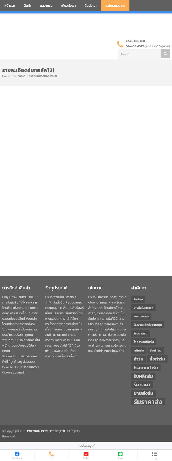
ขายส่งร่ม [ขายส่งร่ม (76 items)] (143, 393)
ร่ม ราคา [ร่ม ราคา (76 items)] (142, 384)
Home (6, 76)
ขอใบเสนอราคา (115, 5)
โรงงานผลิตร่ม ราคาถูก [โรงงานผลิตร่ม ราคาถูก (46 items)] (148, 325)
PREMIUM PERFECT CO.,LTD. (46, 431)
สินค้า (27, 5)
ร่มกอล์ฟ (19, 76)
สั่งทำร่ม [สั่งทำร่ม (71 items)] (157, 358)
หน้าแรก (9, 5)
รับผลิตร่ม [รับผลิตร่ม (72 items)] (143, 376)
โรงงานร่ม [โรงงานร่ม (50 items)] (141, 333)
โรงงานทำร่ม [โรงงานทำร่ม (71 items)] (146, 367)
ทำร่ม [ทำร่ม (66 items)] (138, 359)
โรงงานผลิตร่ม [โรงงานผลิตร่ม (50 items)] (144, 341)
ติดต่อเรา (90, 5)
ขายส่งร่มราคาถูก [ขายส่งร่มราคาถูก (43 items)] (143, 308)
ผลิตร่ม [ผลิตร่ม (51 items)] (139, 350)
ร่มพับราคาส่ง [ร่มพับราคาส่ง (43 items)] (141, 316)
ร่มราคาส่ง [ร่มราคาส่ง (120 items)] (148, 401)
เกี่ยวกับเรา (68, 5)
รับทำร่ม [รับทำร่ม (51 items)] (155, 350)
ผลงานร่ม (46, 5)
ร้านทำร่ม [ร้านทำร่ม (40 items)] (138, 299)
